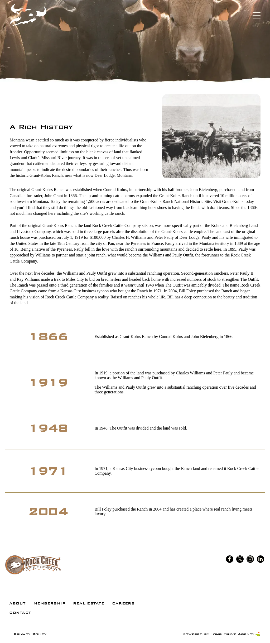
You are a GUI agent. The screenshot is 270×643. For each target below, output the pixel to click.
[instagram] (250, 559)
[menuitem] (17, 603)
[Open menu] (257, 15)
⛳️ (258, 634)
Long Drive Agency (232, 634)
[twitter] (240, 559)
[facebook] (229, 559)
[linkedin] (260, 559)
